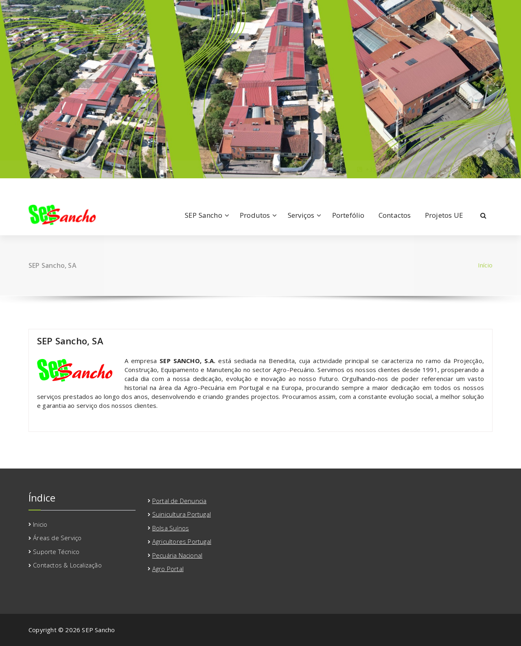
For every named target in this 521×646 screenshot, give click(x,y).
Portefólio (348, 215)
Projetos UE (444, 215)
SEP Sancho (203, 215)
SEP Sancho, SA (70, 341)
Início (485, 265)
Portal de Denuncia (179, 501)
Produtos (255, 215)
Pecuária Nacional (177, 555)
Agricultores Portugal (181, 541)
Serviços (301, 215)
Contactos (395, 215)
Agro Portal (168, 569)
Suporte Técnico (56, 551)
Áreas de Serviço (57, 538)
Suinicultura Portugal (181, 514)
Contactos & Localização (67, 565)
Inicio (40, 524)
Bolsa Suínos (170, 528)
